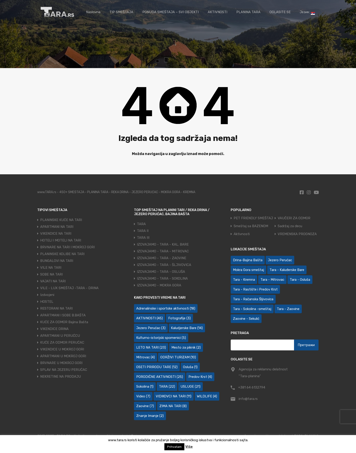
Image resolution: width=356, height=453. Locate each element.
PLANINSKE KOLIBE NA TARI (62, 254)
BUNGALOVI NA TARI (56, 261)
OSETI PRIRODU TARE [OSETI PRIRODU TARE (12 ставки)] (157, 367)
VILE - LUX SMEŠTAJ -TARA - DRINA (69, 288)
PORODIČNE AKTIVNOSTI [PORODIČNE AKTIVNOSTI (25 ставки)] (159, 377)
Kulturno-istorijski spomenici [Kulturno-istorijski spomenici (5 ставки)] (161, 338)
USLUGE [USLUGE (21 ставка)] (190, 386)
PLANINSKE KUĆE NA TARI (61, 220)
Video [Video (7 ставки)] (143, 396)
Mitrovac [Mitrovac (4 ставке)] (145, 357)
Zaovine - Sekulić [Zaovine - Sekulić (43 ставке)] (246, 319)
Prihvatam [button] (174, 446)
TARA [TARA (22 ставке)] (167, 386)
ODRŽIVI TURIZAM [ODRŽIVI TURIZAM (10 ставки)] (178, 357)
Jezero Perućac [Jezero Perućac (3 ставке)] (151, 328)
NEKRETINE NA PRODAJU (60, 376)
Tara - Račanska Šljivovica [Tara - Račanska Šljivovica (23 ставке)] (253, 299)
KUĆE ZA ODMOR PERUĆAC (62, 342)
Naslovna (93, 12)
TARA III (143, 238)
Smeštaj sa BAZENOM (251, 226)
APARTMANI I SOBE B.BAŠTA (63, 315)
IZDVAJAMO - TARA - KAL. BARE (163, 244)
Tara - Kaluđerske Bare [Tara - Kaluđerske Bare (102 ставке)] (286, 270)
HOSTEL (46, 302)
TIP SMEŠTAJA (121, 12)
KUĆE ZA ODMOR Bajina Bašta (64, 322)
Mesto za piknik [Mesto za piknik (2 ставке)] (186, 347)
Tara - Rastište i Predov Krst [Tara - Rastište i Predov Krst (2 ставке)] (255, 289)
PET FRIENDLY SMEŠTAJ (253, 218)
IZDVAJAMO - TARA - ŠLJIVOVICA (164, 265)
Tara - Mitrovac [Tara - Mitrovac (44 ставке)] (272, 280)
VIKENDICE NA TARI (55, 233)
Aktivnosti (242, 234)
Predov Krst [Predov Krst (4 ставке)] (200, 377)
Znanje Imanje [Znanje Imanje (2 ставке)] (150, 416)
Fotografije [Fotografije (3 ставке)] (179, 318)
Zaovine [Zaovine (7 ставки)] (145, 406)
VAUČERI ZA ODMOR (294, 218)
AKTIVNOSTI (217, 12)
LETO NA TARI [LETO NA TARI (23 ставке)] (151, 347)
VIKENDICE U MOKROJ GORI (62, 349)
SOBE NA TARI (51, 274)
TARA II (142, 231)
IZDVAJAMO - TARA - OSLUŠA (161, 272)
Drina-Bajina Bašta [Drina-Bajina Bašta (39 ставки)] (247, 260)
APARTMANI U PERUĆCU (60, 336)
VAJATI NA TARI (53, 281)
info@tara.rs (248, 399)
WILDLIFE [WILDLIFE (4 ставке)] (207, 396)
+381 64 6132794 (251, 387)
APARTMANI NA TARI (56, 227)
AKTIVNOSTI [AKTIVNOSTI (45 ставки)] (149, 318)
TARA (141, 224)
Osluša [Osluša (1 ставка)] (190, 367)
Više (189, 447)
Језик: (307, 12)
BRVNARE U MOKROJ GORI (61, 363)
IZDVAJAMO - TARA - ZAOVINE (161, 258)
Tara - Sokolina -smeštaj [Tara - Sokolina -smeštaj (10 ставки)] (252, 309)
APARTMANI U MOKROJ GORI (63, 356)
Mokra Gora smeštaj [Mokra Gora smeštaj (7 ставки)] (248, 270)
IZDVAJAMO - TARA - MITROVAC (163, 251)
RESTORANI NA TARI (56, 308)
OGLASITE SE (280, 12)
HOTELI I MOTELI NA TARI (60, 240)
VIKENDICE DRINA (54, 329)
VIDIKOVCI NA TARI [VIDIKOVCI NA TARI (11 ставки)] (173, 396)
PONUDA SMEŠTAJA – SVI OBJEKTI (170, 12)
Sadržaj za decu (290, 226)
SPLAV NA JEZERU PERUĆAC (63, 370)
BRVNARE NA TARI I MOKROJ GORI (67, 247)
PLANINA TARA (248, 12)
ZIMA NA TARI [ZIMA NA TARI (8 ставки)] (173, 406)
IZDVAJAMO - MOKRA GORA (159, 285)
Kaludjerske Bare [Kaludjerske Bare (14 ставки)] (187, 328)
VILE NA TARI (50, 268)
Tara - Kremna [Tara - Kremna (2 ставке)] (244, 280)
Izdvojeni (47, 295)
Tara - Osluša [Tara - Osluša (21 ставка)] (300, 280)
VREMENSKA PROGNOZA (297, 234)
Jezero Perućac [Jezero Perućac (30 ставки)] (280, 260)
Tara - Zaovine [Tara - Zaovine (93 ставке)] (288, 309)
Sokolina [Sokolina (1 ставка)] (144, 386)
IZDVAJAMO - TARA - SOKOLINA (162, 278)
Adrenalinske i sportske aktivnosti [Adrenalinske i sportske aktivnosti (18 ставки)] (165, 308)
